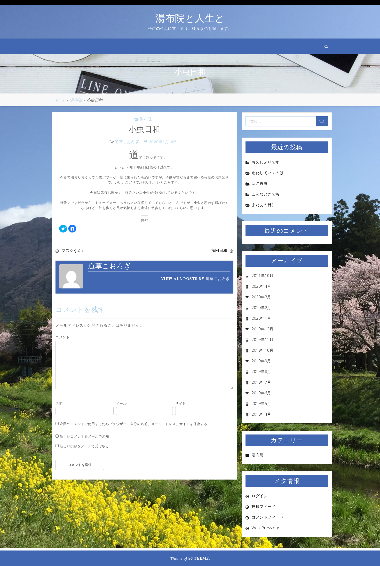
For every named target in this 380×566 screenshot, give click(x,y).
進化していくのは (268, 172)
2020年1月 (261, 318)
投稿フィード (264, 506)
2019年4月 (261, 414)
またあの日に (264, 204)
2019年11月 (262, 339)
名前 (59, 403)
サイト (180, 403)
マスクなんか (74, 250)
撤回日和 (219, 250)
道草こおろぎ (127, 141)
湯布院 (146, 118)
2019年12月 (262, 329)
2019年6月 (261, 392)
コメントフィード (268, 517)
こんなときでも (266, 194)
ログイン (260, 495)
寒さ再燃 (260, 183)
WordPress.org (265, 527)
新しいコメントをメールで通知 (84, 436)
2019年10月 (262, 350)
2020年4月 (261, 286)
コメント (62, 337)
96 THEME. (199, 558)
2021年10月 (262, 275)
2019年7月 (261, 382)
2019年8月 (261, 371)
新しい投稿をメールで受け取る (84, 446)
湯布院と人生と (190, 18)
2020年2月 (261, 307)
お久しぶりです (266, 162)
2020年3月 (261, 297)
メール (121, 403)
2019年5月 (261, 403)
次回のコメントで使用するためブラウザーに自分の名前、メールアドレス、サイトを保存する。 (135, 423)
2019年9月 (261, 361)
